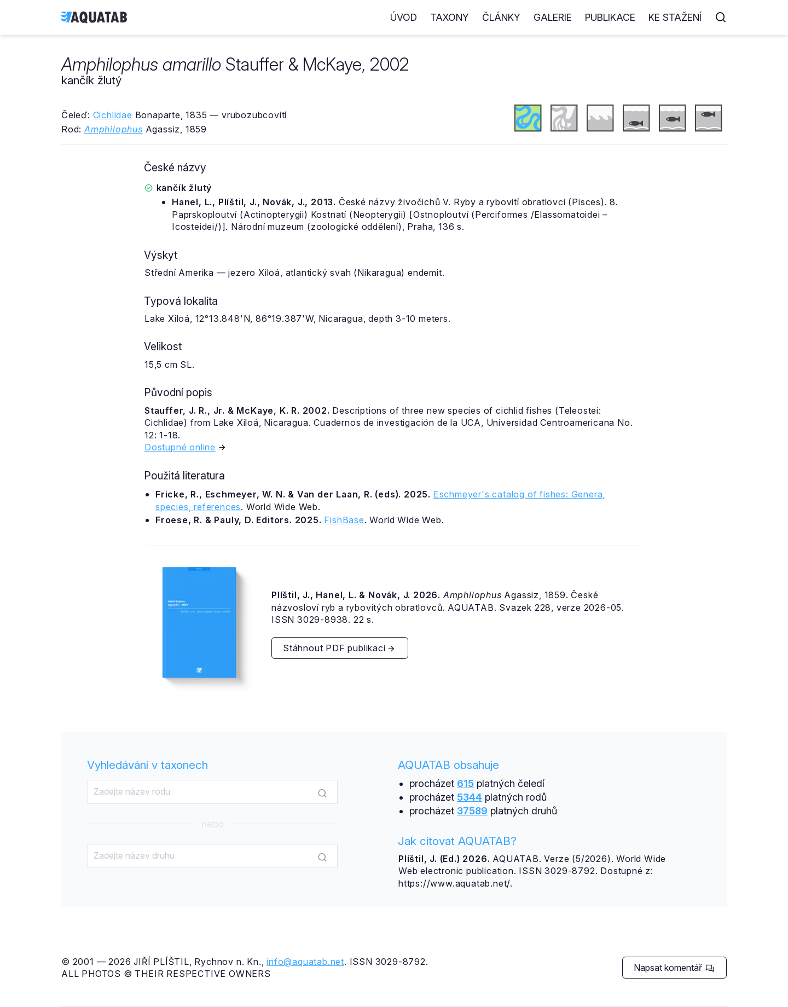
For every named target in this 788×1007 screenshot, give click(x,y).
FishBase (344, 519)
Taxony (449, 17)
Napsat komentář (674, 967)
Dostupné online (180, 447)
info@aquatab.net (305, 961)
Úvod (403, 17)
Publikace (610, 17)
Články (501, 17)
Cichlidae (112, 114)
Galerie (553, 17)
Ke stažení (675, 17)
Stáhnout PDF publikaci (339, 648)
